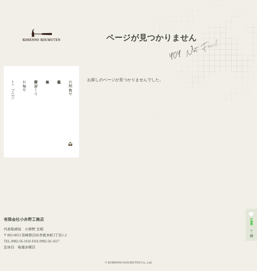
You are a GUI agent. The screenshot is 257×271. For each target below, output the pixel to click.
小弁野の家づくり (36, 86)
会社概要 (59, 111)
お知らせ (24, 84)
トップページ (13, 88)
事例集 (47, 111)
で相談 (251, 222)
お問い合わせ (70, 86)
